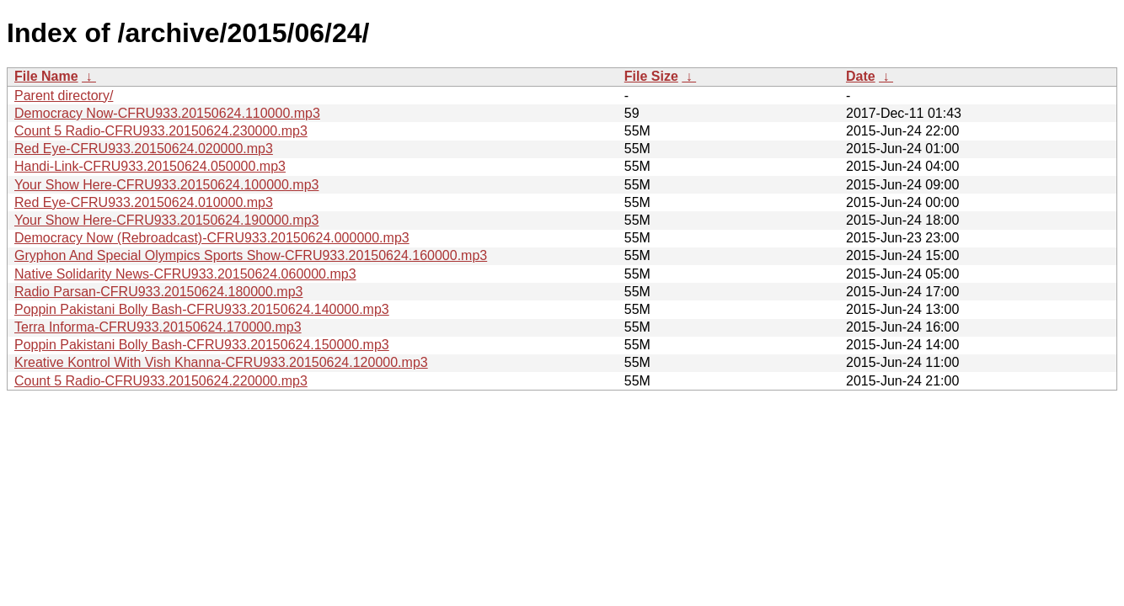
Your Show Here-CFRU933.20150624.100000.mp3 (166, 185)
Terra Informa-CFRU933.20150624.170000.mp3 (158, 327)
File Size (651, 76)
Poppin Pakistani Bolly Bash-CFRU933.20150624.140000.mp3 (201, 309)
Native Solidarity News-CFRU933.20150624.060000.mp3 (185, 274)
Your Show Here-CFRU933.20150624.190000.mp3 (166, 220)
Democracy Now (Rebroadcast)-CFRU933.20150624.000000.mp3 (211, 238)
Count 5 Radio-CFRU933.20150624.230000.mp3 (161, 131)
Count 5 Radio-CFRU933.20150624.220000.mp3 (161, 381)
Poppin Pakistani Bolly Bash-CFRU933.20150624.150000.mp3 (201, 345)
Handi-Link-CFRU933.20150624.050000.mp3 (150, 166)
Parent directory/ (63, 95)
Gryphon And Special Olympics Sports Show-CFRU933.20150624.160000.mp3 (250, 255)
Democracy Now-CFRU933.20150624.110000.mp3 (167, 113)
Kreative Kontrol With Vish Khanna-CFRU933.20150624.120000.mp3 (221, 362)
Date (860, 76)
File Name (46, 76)
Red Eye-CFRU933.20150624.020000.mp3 (143, 148)
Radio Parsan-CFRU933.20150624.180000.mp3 (158, 291)
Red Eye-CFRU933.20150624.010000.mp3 (143, 202)
